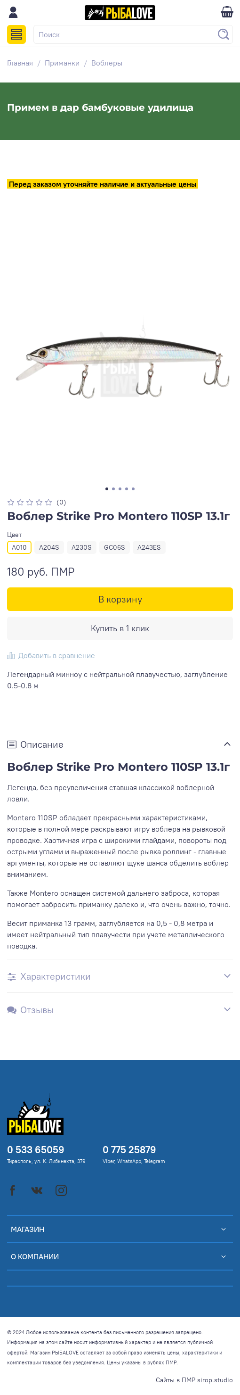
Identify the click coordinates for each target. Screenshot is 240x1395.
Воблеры (106, 62)
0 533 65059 (35, 1149)
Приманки (62, 62)
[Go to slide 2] (113, 488)
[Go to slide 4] (126, 488)
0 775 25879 (129, 1149)
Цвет (14, 535)
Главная (20, 62)
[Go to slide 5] (133, 488)
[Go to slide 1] (106, 488)
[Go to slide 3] (120, 488)
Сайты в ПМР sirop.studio (194, 1380)
